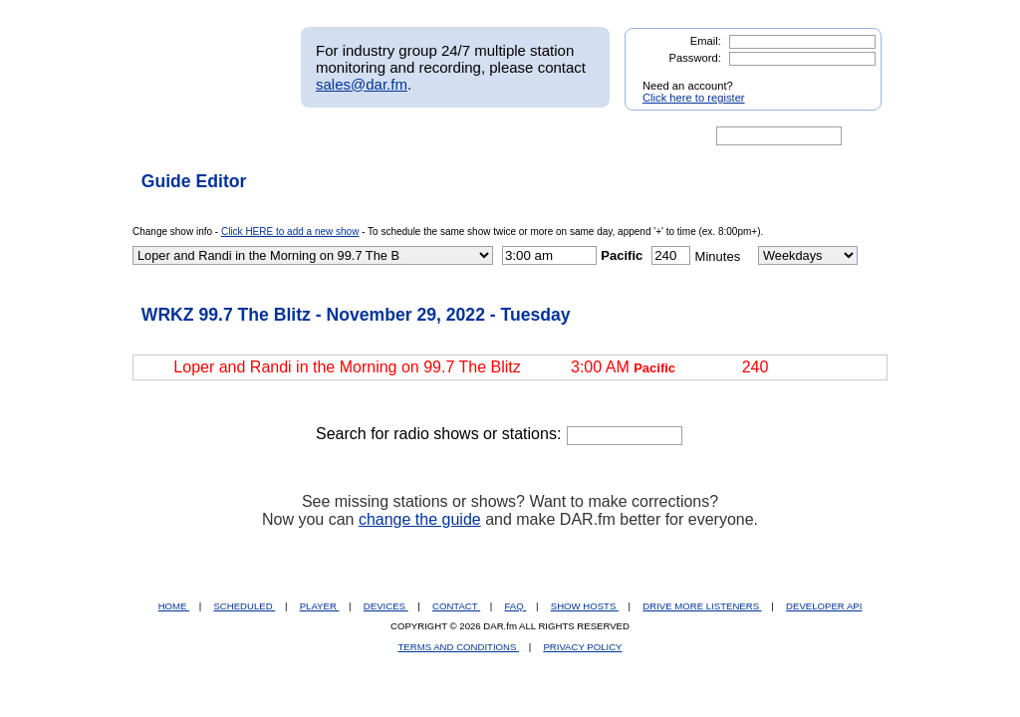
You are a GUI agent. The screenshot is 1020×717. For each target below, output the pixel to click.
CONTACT (456, 605)
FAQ (516, 605)
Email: (705, 41)
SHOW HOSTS (585, 605)
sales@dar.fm (361, 84)
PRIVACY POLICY (582, 646)
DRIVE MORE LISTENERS (701, 605)
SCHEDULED (244, 605)
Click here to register (693, 98)
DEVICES (386, 605)
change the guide (420, 519)
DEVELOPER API (824, 605)
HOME (173, 605)
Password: (695, 58)
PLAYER (320, 605)
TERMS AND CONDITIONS (459, 646)
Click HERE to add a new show (290, 231)
